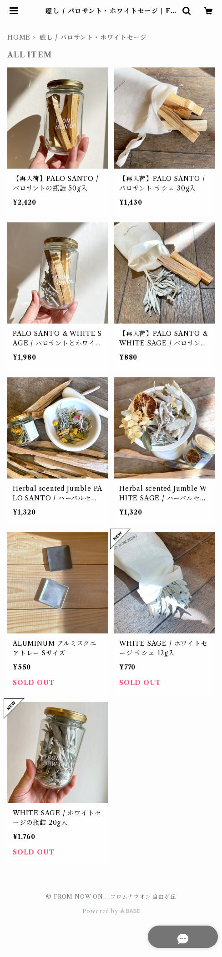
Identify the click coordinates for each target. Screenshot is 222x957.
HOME (18, 37)
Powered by (111, 911)
